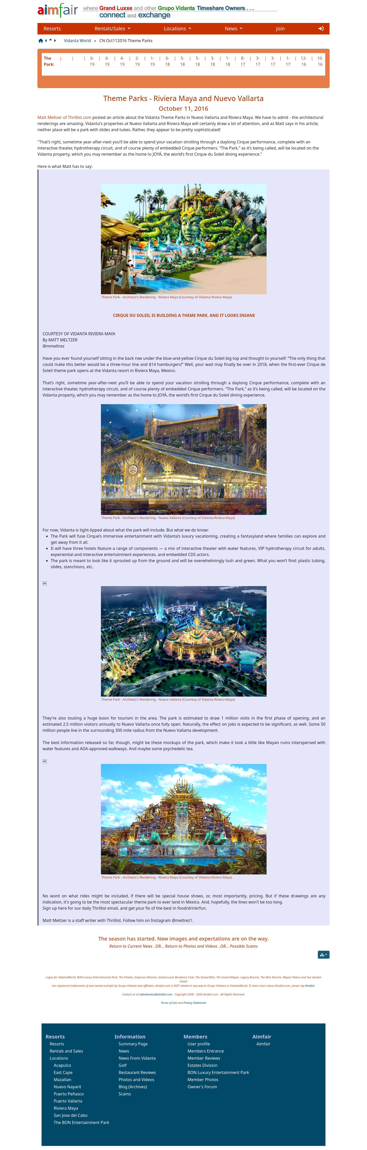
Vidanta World (77, 40)
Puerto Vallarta (68, 1101)
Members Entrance (206, 1051)
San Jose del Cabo (70, 1115)
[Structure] (41, 41)
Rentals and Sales (66, 1051)
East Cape (63, 1072)
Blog (123, 1087)
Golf (123, 1065)
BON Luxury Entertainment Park (218, 1072)
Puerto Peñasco (69, 1094)
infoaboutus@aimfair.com (155, 994)
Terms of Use (169, 1003)
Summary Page (133, 1044)
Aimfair (310, 985)
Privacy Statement (195, 1003)
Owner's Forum (202, 1087)
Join (280, 28)
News (233, 28)
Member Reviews (204, 1058)
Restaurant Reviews (137, 1072)
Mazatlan (62, 1079)
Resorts (52, 28)
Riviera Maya (66, 1108)
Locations (177, 28)
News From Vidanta (137, 1058)
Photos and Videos (136, 1079)
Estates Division (202, 1065)
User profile (199, 1044)
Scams (125, 1094)
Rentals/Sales (112, 28)
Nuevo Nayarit (67, 1087)
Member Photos (203, 1079)
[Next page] (56, 41)
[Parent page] (51, 41)
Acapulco (62, 1065)
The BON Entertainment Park (81, 1122)
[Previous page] (47, 41)
